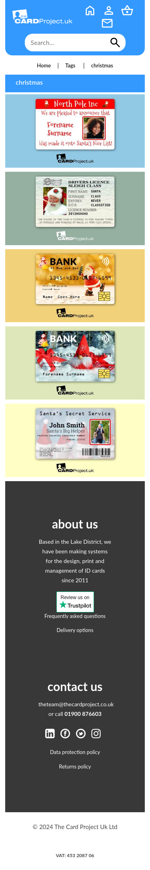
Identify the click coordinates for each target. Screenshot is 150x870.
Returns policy (75, 766)
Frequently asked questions (75, 616)
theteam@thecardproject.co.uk (76, 704)
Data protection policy (75, 752)
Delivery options (74, 630)
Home (44, 65)
